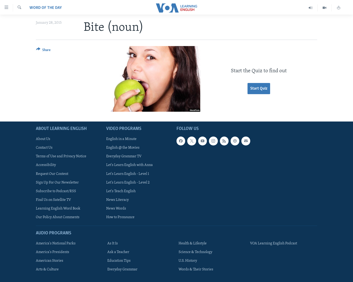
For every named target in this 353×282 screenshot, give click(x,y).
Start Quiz (258, 88)
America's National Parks (56, 243)
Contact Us (44, 148)
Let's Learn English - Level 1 (127, 174)
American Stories (49, 261)
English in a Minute (121, 139)
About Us (43, 139)
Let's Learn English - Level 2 (128, 182)
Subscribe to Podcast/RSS (56, 191)
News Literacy (117, 200)
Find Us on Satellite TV (53, 200)
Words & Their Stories (196, 269)
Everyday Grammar (122, 269)
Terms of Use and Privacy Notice (61, 156)
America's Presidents (52, 252)
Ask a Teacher (118, 252)
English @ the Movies (123, 148)
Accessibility (46, 165)
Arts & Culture (47, 269)
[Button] (43, 50)
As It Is (112, 243)
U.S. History (188, 261)
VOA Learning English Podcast (273, 243)
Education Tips (119, 261)
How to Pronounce (120, 217)
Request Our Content (52, 174)
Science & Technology (195, 252)
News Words (116, 208)
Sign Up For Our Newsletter (57, 182)
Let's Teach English (121, 191)
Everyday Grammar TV (124, 156)
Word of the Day (45, 8)
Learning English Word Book (58, 208)
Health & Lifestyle (193, 243)
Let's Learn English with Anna (129, 165)
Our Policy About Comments (57, 217)
